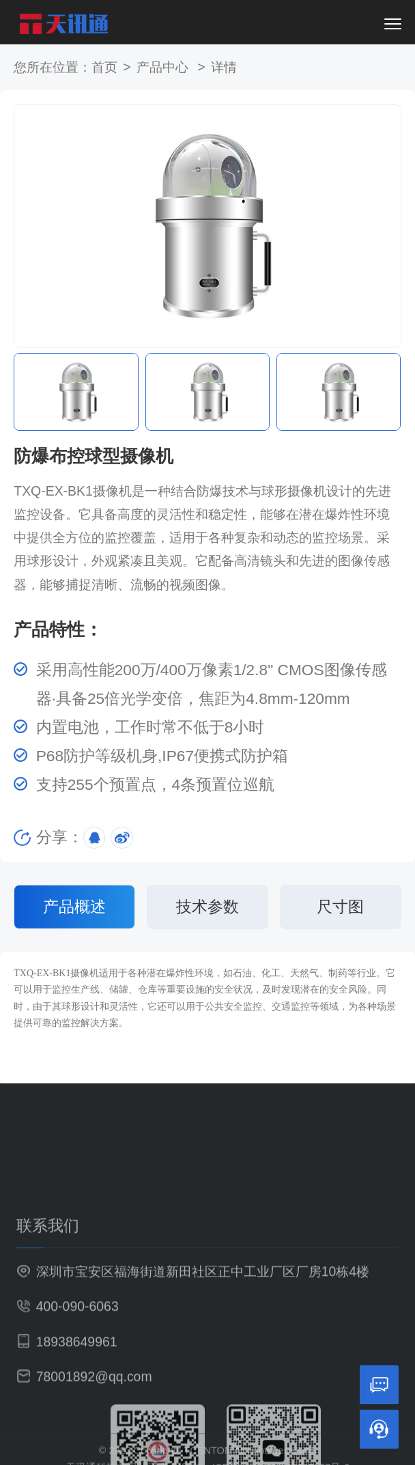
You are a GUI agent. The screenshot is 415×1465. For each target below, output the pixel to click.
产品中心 (164, 66)
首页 (104, 66)
